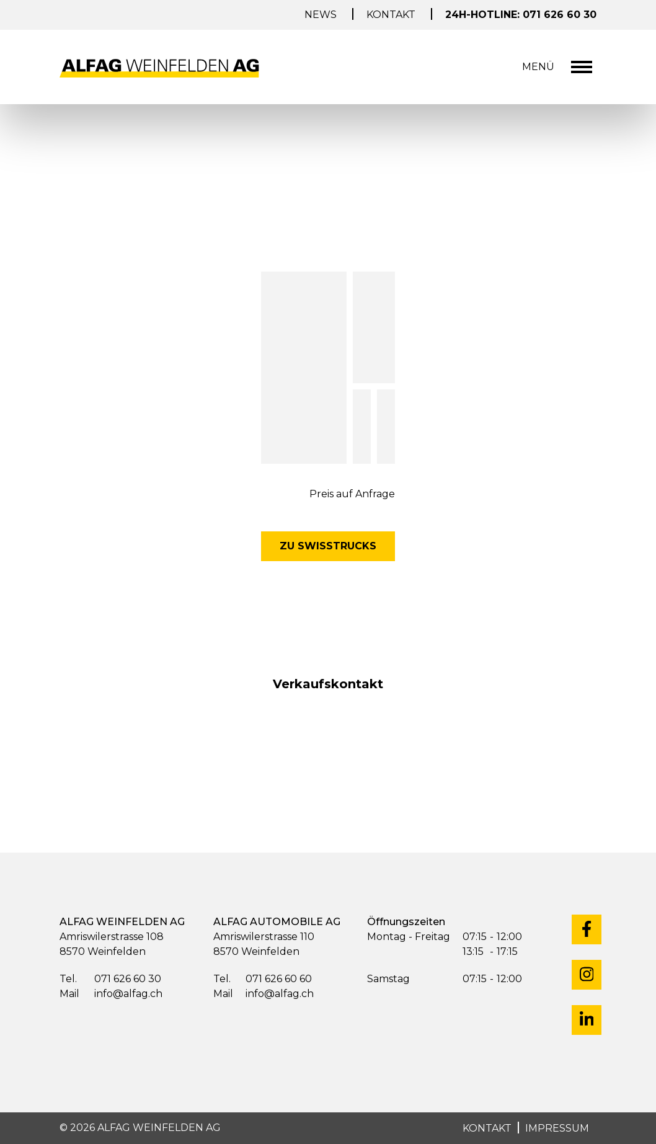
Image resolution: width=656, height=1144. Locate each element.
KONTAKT (487, 1128)
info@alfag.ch (111, 994)
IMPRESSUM (557, 1128)
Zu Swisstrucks (328, 546)
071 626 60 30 (110, 979)
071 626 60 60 (262, 979)
